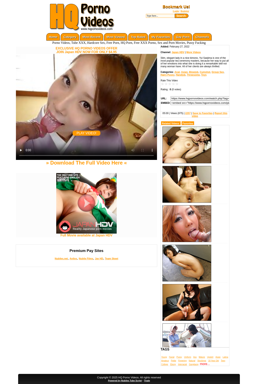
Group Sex (218, 72)
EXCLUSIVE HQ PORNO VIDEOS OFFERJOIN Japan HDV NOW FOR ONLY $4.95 (86, 50)
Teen (223, 361)
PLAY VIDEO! (86, 133)
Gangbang (194, 364)
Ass (195, 357)
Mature (202, 357)
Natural (192, 361)
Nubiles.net (61, 258)
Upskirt (210, 357)
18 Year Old (213, 361)
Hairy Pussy (168, 74)
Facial (171, 357)
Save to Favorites (202, 113)
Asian (184, 72)
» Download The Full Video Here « (86, 163)
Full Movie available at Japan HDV (86, 234)
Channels (202, 37)
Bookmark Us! (176, 6)
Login (176, 11)
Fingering (182, 361)
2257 (188, 113)
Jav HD (99, 258)
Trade (147, 380)
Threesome (193, 74)
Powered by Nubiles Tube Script (125, 380)
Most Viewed (116, 37)
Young (164, 357)
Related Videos (170, 123)
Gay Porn (182, 37)
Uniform (187, 357)
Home (53, 37)
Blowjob (194, 72)
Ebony (173, 364)
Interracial (182, 364)
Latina (225, 357)
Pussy (179, 357)
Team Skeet (111, 258)
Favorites (187, 123)
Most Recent (91, 37)
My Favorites (160, 37)
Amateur (165, 361)
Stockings (201, 361)
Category (69, 37)
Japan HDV (178, 52)
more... (205, 364)
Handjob (180, 74)
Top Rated (138, 37)
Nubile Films (86, 258)
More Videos (193, 52)
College (164, 364)
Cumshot (205, 72)
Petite (173, 361)
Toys (204, 74)
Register (185, 11)
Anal (177, 72)
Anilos (73, 258)
